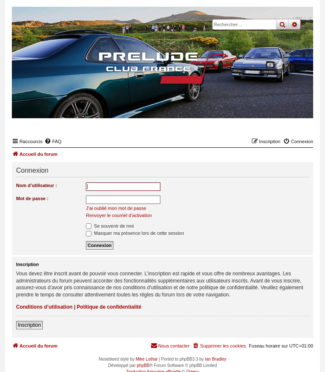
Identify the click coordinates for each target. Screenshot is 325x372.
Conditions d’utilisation (44, 307)
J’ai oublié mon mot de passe (116, 208)
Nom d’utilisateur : (36, 185)
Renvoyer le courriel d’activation (119, 215)
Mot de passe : (32, 198)
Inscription (29, 325)
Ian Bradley (215, 359)
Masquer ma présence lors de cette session (135, 233)
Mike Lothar (146, 359)
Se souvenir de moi (110, 225)
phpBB (143, 365)
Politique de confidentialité (109, 307)
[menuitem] (52, 141)
